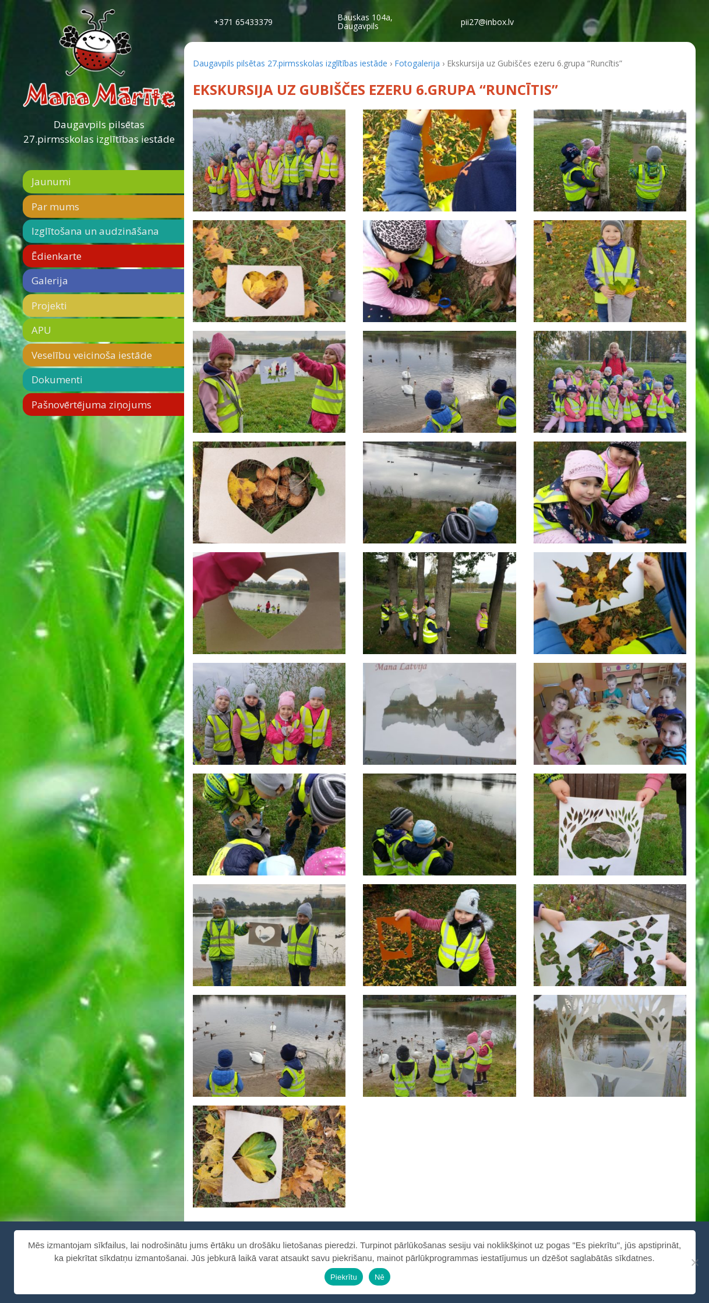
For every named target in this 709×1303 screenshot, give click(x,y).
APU (41, 330)
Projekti (49, 305)
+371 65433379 (243, 21)
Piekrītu (343, 1277)
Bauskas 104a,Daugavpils (365, 21)
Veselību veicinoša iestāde (91, 355)
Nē (380, 1277)
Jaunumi (51, 181)
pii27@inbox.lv (487, 21)
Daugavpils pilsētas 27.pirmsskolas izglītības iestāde (99, 132)
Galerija (49, 280)
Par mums (55, 206)
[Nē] (694, 1262)
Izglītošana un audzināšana (95, 231)
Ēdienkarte (56, 256)
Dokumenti (57, 379)
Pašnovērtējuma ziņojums (91, 404)
